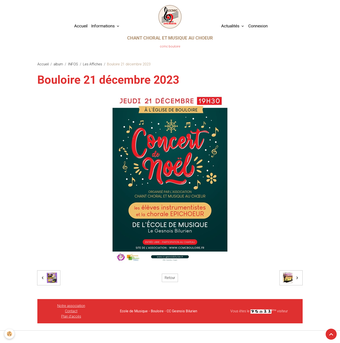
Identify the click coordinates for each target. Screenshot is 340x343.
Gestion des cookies (170, 337)
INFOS (73, 64)
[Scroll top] (331, 334)
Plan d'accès (71, 316)
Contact (71, 311)
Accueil (81, 25)
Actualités (230, 25)
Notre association (71, 306)
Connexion (258, 25)
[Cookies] (9, 334)
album (58, 64)
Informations (103, 25)
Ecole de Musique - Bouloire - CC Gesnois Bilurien (158, 311)
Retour (170, 278)
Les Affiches (92, 64)
